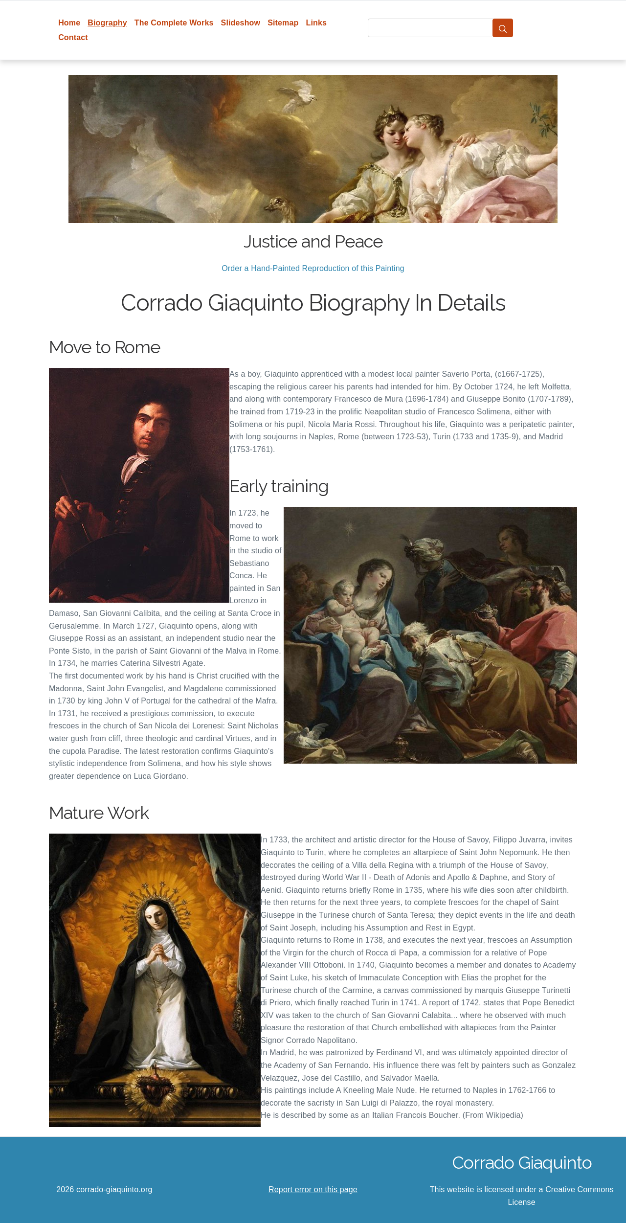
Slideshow (241, 23)
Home (69, 23)
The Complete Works (174, 23)
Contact (73, 37)
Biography (107, 23)
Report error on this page (313, 1189)
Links (316, 23)
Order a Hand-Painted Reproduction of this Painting (313, 268)
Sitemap (283, 23)
